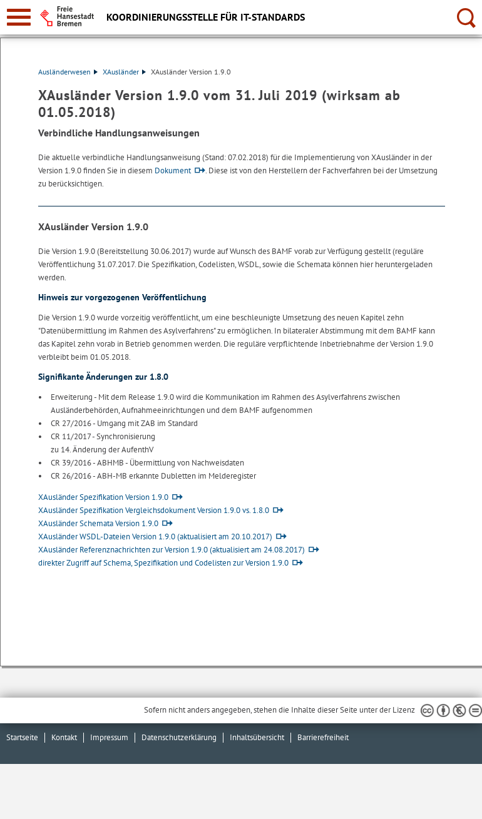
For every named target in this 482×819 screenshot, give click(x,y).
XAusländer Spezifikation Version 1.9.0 (103, 497)
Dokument (173, 170)
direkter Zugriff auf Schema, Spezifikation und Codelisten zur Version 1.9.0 (163, 562)
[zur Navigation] (19, 17)
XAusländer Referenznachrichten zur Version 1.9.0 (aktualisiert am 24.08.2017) (171, 549)
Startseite (22, 737)
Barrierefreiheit (323, 737)
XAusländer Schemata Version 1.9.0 (98, 523)
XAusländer (124, 71)
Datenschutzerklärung (179, 737)
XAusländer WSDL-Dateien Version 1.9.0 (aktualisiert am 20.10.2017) (155, 536)
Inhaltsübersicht (257, 737)
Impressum (109, 737)
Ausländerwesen (68, 71)
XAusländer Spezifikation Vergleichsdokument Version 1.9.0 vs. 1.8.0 (153, 510)
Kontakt (64, 737)
